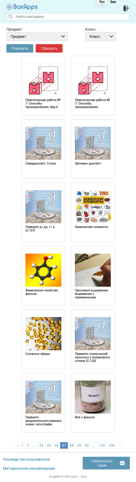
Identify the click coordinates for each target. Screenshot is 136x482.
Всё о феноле (85, 417)
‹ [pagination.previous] (17, 445)
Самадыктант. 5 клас (40, 163)
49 (79, 445)
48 (72, 445)
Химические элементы (91, 227)
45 (49, 445)
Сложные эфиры (37, 354)
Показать (19, 48)
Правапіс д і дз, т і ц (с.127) (40, 228)
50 (87, 445)
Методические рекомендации (29, 468)
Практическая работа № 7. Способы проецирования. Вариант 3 (92, 105)
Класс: (90, 29)
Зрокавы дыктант (88, 163)
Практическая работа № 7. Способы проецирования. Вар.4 (42, 103)
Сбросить (49, 48)
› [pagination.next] (118, 445)
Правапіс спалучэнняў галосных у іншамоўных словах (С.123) (92, 357)
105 (102, 445)
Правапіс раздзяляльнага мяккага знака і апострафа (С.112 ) (43, 423)
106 (112, 445)
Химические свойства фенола (41, 292)
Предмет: (14, 29)
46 (56, 445)
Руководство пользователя (26, 459)
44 (41, 445)
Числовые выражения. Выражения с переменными (92, 294)
